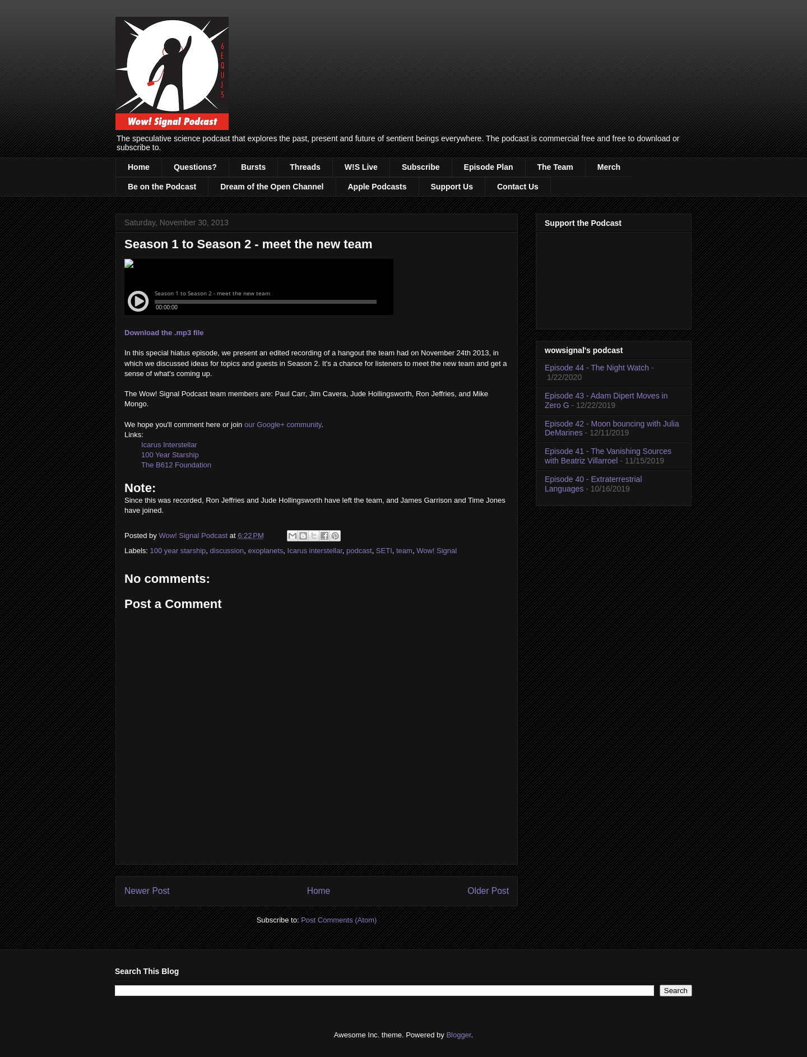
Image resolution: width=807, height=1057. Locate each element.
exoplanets (265, 550)
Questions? (195, 167)
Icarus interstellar (314, 550)
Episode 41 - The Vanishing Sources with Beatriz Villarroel (608, 456)
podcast (359, 550)
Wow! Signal (436, 550)
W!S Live (361, 167)
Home (139, 167)
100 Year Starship (170, 455)
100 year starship (178, 550)
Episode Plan (488, 167)
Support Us (452, 186)
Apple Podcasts (377, 186)
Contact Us (518, 186)
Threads (305, 167)
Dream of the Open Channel (271, 186)
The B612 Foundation (176, 465)
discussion (227, 550)
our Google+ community (282, 424)
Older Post (488, 891)
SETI (384, 550)
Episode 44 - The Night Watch (597, 367)
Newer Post (147, 891)
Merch (608, 167)
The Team (555, 167)
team (404, 550)
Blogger (458, 1035)
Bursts (253, 167)
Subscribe (421, 167)
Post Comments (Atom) (339, 920)
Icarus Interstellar (169, 445)
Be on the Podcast (162, 186)
